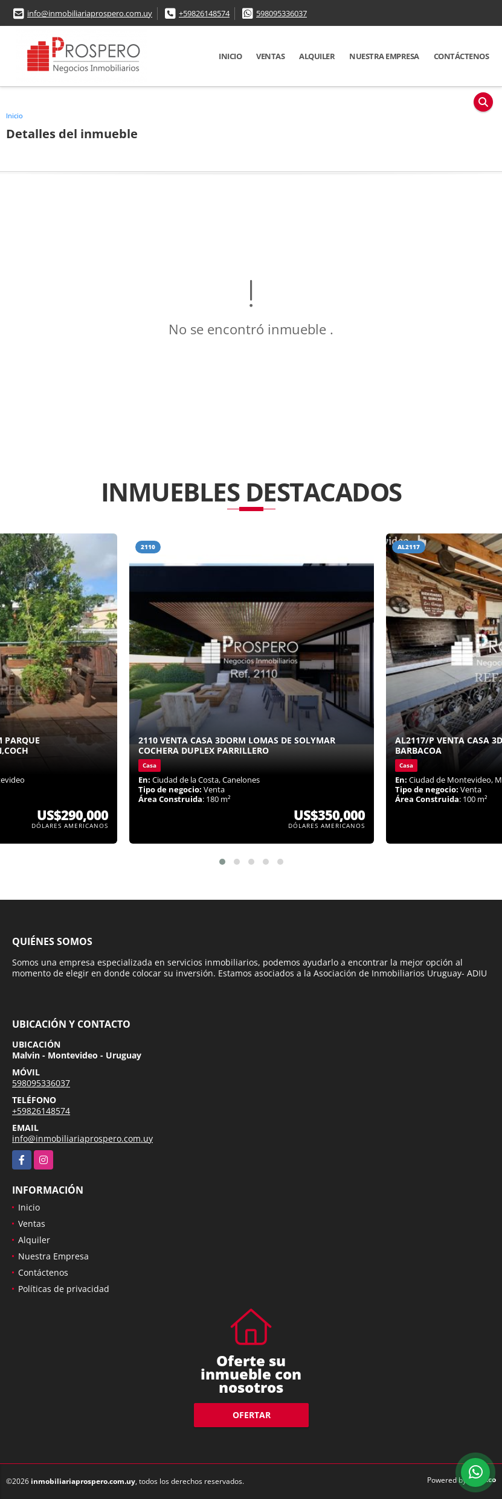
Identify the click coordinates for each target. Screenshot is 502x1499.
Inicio (230, 56)
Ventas (270, 56)
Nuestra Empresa (384, 56)
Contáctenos (461, 56)
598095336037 (281, 13)
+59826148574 (204, 13)
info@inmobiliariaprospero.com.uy (89, 13)
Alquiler (317, 56)
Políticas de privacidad (63, 1288)
